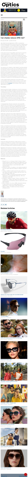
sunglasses (10, 83)
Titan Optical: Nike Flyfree (6, 229)
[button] (2, 14)
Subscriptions (23, 476)
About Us (4, 476)
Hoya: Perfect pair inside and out (7, 446)
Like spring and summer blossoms (7, 424)
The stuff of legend (4, 316)
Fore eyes (3, 251)
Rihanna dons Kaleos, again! (6, 359)
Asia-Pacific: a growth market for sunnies (9, 381)
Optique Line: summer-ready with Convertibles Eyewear (12, 294)
